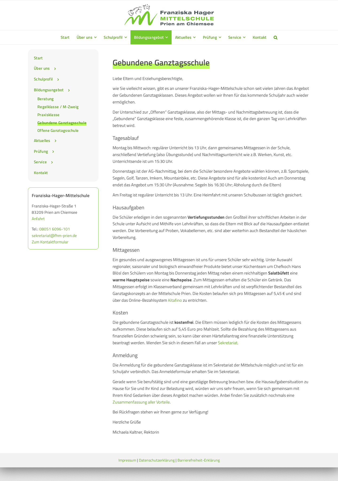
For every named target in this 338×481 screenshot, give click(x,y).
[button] (275, 37)
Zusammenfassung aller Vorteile (141, 402)
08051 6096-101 (54, 229)
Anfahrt (38, 219)
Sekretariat (227, 343)
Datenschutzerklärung (157, 460)
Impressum (127, 460)
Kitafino (175, 300)
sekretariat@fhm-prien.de (54, 236)
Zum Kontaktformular (50, 242)
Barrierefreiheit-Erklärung (198, 460)
